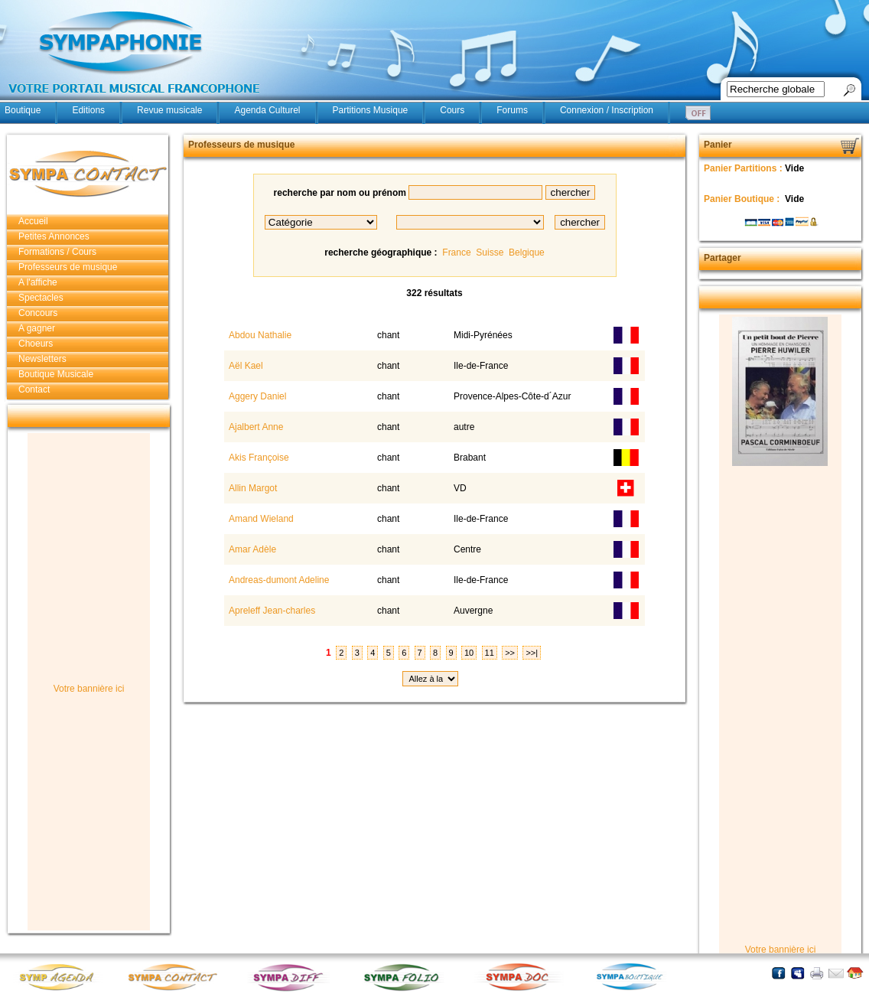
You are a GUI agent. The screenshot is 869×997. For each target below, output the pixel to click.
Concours (37, 313)
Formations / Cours (57, 251)
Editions (88, 110)
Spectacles (40, 297)
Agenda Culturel (267, 110)
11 (489, 652)
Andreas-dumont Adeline (277, 580)
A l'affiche (37, 282)
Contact (34, 389)
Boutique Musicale (55, 374)
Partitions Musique (370, 110)
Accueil (33, 221)
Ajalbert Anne (254, 427)
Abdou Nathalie (258, 335)
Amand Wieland (259, 518)
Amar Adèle (251, 549)
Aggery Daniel (256, 396)
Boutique (23, 110)
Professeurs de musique (67, 267)
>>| (532, 652)
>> (510, 652)
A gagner (36, 328)
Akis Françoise (257, 457)
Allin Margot (251, 488)
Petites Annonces (54, 236)
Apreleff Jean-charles (270, 610)
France (456, 252)
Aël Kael (244, 365)
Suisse (489, 252)
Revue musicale (169, 110)
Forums (512, 110)
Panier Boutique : (743, 199)
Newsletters (42, 359)
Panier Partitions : (744, 168)
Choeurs (35, 343)
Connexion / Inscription (606, 110)
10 (469, 652)
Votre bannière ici (89, 688)
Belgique (527, 252)
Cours (452, 110)
